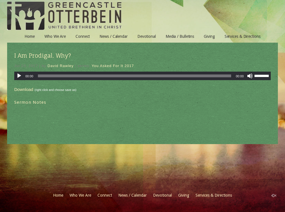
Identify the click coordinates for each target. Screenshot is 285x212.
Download (23, 89)
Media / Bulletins (180, 36)
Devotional (146, 36)
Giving (209, 36)
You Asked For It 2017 (113, 66)
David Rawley (61, 66)
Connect (83, 36)
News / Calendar (113, 36)
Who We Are (55, 36)
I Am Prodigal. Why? (42, 55)
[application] (142, 76)
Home (30, 36)
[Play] (19, 76)
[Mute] (250, 76)
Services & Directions (242, 36)
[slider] (134, 75)
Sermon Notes (30, 102)
